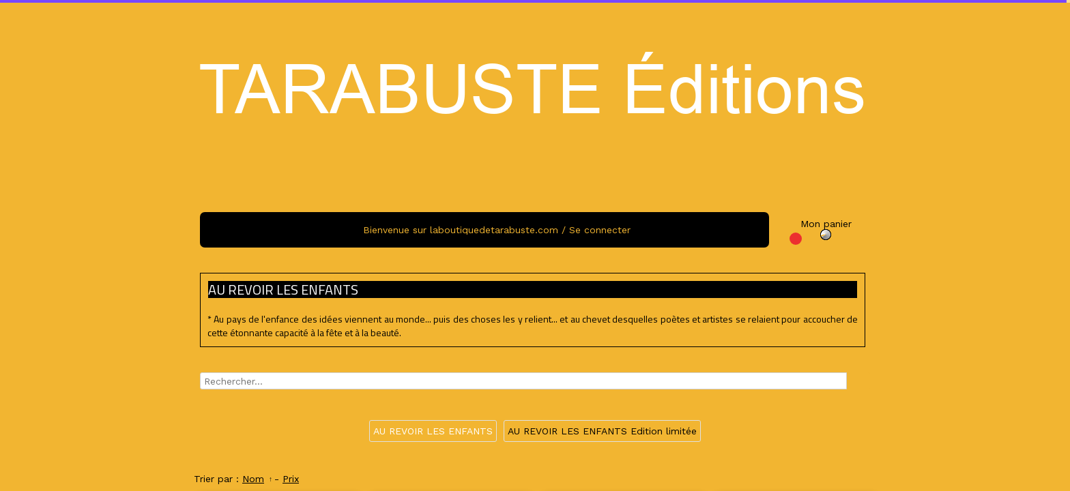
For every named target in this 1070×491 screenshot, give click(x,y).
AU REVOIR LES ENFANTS (433, 431)
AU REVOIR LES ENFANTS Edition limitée (602, 431)
